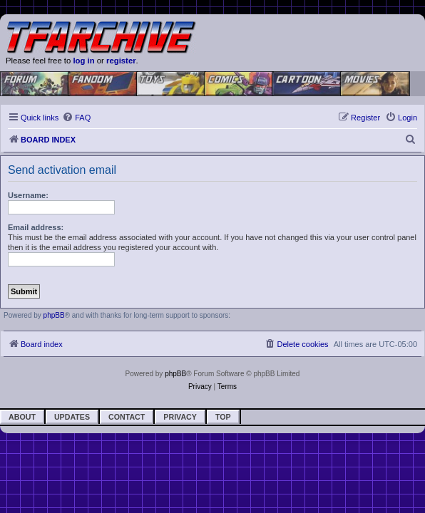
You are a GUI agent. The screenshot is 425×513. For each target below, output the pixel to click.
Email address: (35, 227)
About (22, 417)
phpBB (54, 315)
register (121, 60)
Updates (72, 417)
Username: (28, 195)
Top (223, 417)
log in (83, 60)
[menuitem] (76, 117)
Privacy (180, 417)
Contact (126, 417)
